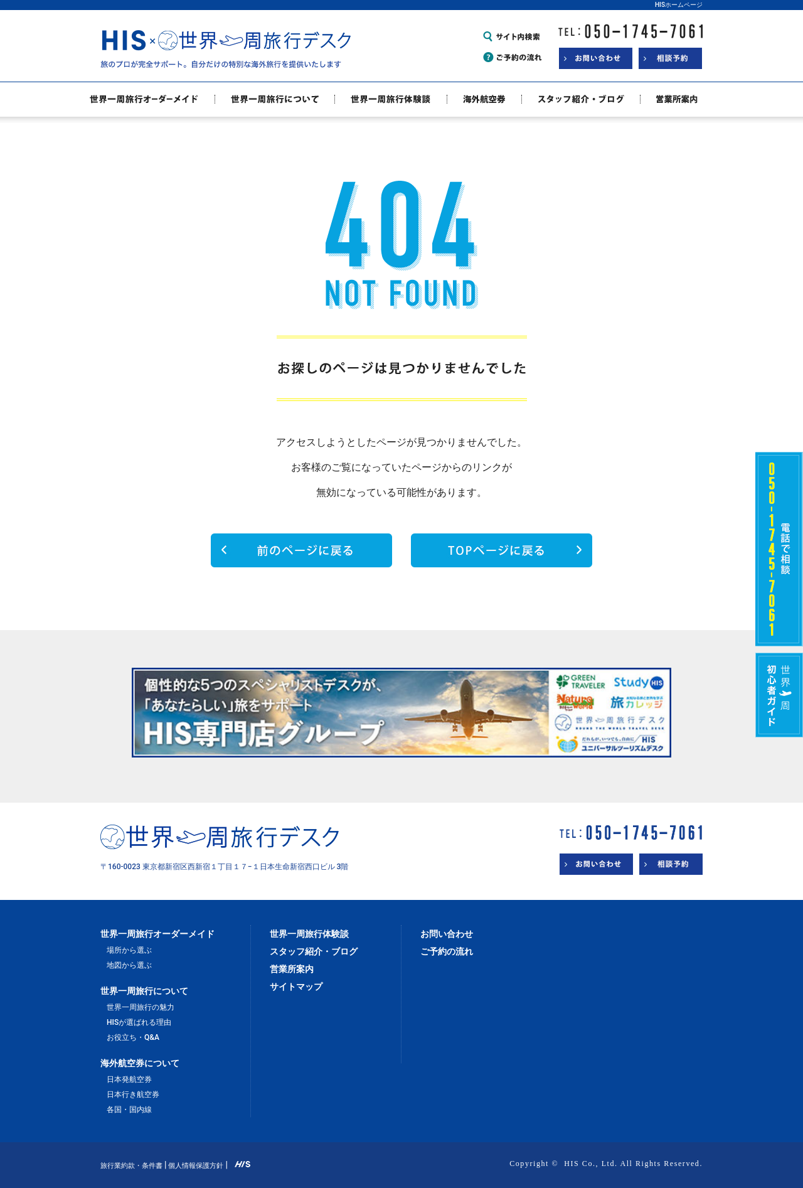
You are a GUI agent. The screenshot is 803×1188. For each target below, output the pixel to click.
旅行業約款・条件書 (131, 1166)
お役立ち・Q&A (133, 1037)
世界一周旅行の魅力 (140, 1007)
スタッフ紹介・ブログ (314, 951)
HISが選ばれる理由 (139, 1022)
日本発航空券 (129, 1079)
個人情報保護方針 (195, 1166)
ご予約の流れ (446, 951)
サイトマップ (296, 987)
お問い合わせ (446, 934)
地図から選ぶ (129, 965)
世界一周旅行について (144, 991)
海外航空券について (139, 1063)
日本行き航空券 (133, 1094)
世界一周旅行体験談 (309, 934)
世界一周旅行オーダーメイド (157, 934)
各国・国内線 (129, 1109)
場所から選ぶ (129, 950)
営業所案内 (292, 969)
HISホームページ (679, 4)
